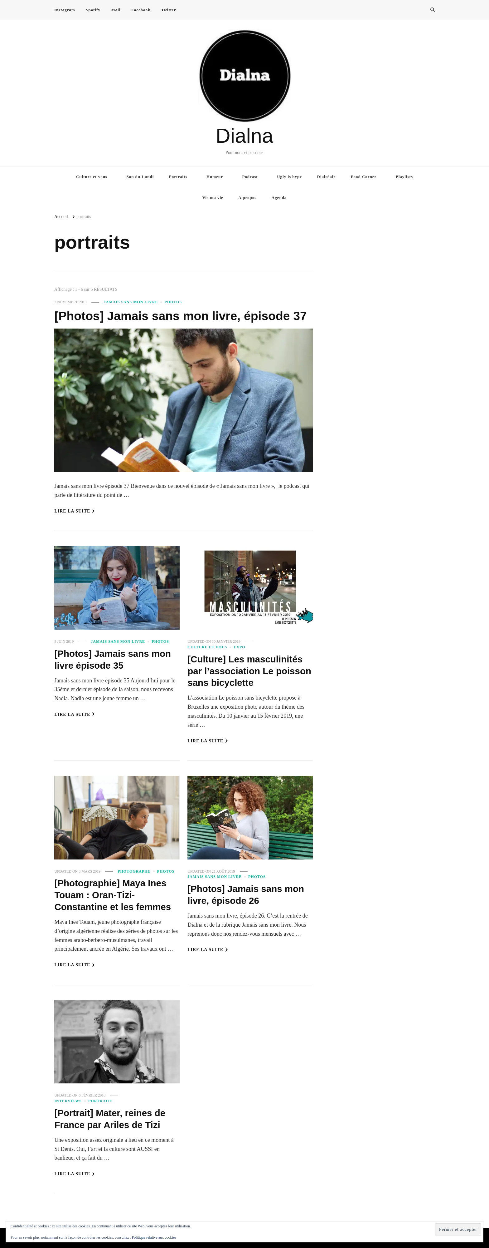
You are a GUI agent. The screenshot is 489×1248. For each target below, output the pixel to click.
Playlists (404, 176)
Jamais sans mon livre (131, 302)
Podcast (250, 176)
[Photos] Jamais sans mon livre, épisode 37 (183, 316)
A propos (247, 197)
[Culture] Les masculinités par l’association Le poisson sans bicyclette (246, 671)
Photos (173, 302)
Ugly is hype (289, 176)
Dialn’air (326, 176)
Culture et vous (91, 176)
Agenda (279, 197)
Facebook (140, 9)
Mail (115, 9)
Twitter (168, 9)
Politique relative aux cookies (154, 1237)
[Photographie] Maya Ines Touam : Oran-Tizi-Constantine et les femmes (113, 894)
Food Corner (364, 176)
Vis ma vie (212, 197)
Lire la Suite (74, 510)
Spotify (93, 9)
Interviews (68, 1100)
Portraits (178, 176)
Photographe (134, 871)
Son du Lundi (140, 176)
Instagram (64, 9)
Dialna (244, 135)
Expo (239, 647)
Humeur (214, 176)
